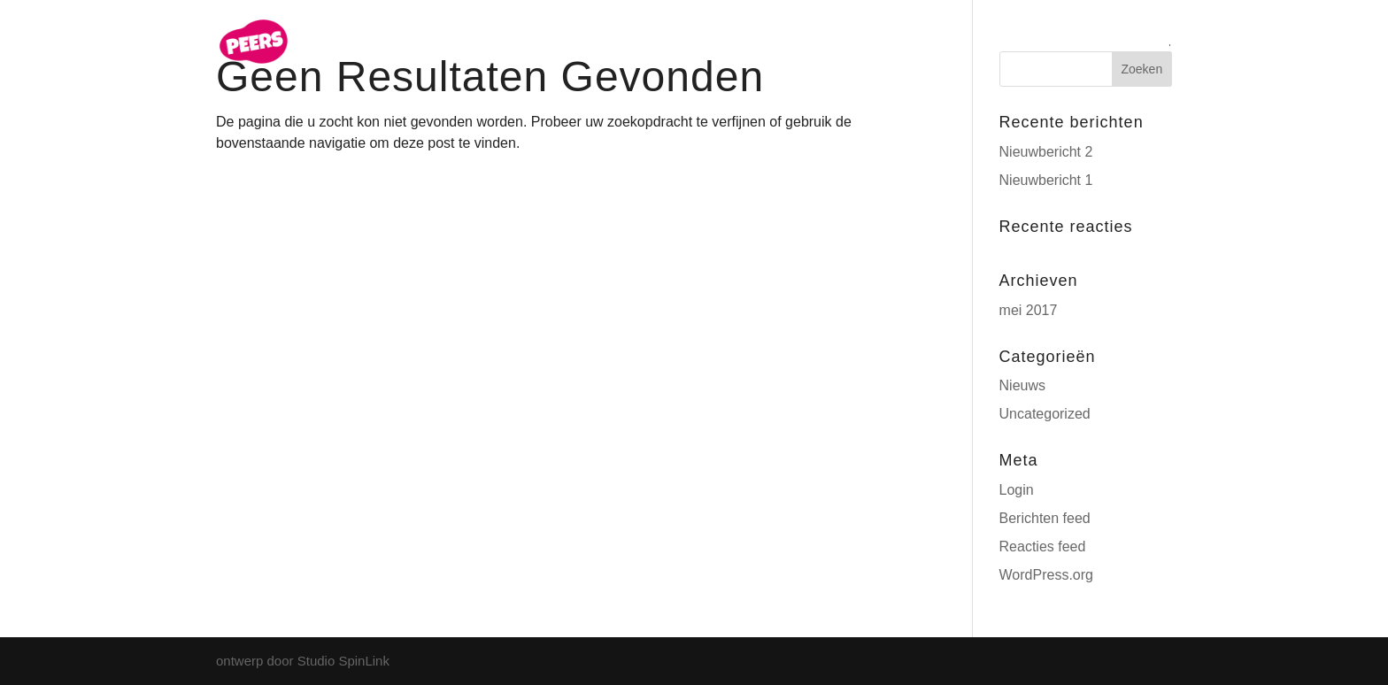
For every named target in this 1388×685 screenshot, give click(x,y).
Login (1016, 489)
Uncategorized (1045, 413)
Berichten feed (1045, 518)
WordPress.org (1046, 574)
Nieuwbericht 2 (1046, 151)
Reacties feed (1042, 546)
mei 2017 (1028, 310)
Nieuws (1022, 385)
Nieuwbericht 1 (1046, 180)
